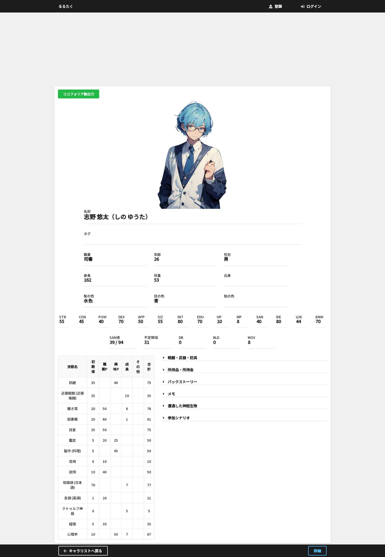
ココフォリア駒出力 (78, 94)
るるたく (65, 6)
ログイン (311, 6)
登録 (275, 6)
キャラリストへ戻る (82, 550)
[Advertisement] (192, 48)
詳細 (317, 550)
